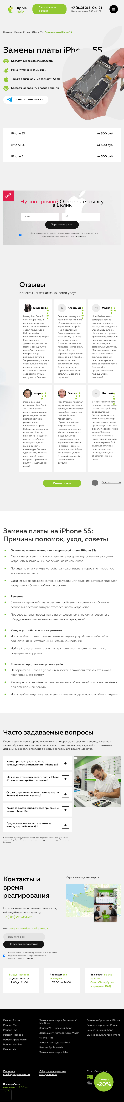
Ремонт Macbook (13, 1035)
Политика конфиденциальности (16, 1073)
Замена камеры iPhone (100, 1030)
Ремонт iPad (10, 1030)
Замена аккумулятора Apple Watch (59, 1033)
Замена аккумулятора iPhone (103, 1035)
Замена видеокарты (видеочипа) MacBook (58, 1021)
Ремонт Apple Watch (15, 1039)
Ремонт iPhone (11, 1020)
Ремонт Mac (10, 1049)
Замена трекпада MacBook (54, 1042)
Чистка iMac (46, 1038)
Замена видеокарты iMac (53, 1052)
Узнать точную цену (29, 99)
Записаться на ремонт (47, 9)
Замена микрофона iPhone (102, 1025)
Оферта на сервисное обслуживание (52, 1073)
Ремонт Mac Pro (12, 1044)
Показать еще (62, 483)
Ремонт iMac (10, 1025)
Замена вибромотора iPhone (103, 1020)
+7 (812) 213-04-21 (86, 8)
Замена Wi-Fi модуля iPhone (55, 1028)
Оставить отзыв (111, 482)
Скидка (104, 1082)
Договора (7, 842)
